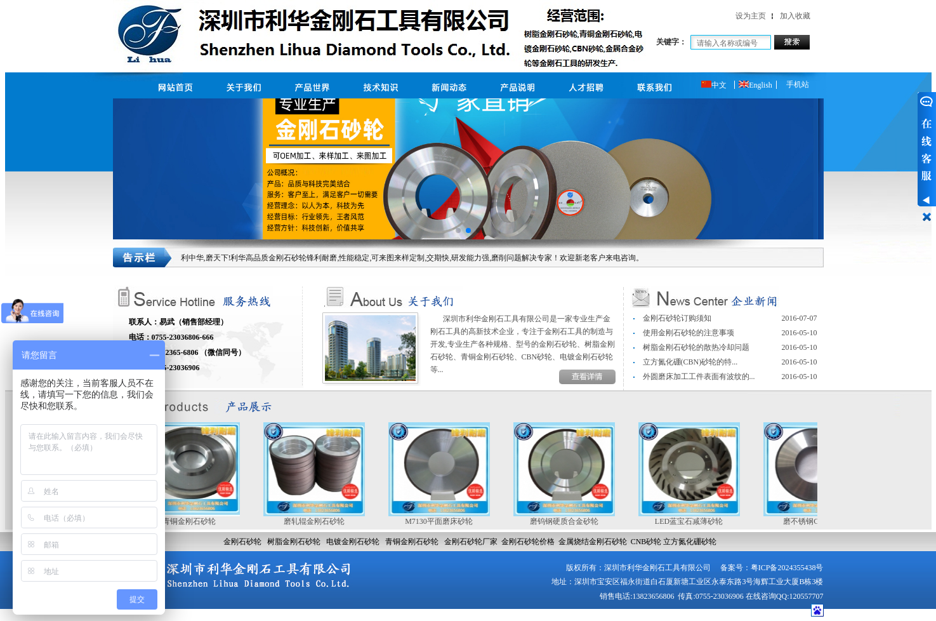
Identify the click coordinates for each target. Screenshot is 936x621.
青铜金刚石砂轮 (193, 521)
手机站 (797, 84)
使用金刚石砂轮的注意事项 (688, 332)
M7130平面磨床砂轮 (443, 521)
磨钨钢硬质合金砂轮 (568, 521)
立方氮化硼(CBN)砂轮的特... (690, 361)
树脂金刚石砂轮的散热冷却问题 (696, 347)
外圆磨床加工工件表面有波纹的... (699, 376)
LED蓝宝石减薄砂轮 (693, 521)
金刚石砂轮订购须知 (677, 318)
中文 (714, 85)
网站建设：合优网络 (775, 614)
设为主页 (750, 15)
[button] (458, 230)
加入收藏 (795, 15)
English (755, 85)
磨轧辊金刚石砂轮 (317, 521)
